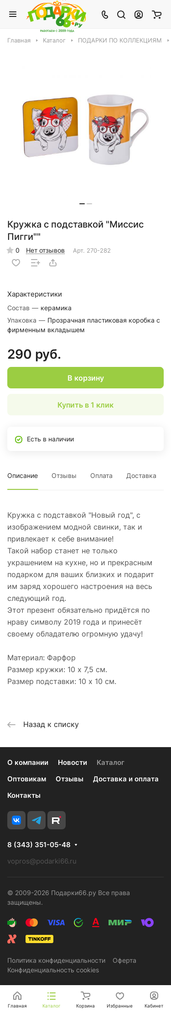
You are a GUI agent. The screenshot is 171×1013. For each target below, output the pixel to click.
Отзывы (64, 475)
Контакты (24, 795)
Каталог (110, 762)
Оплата (101, 475)
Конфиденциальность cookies (53, 970)
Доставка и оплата (126, 778)
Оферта (124, 960)
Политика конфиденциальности (56, 960)
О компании (27, 762)
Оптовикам (26, 778)
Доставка (141, 475)
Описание (22, 475)
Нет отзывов (45, 250)
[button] (82, 203)
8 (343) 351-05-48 (39, 845)
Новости (72, 762)
